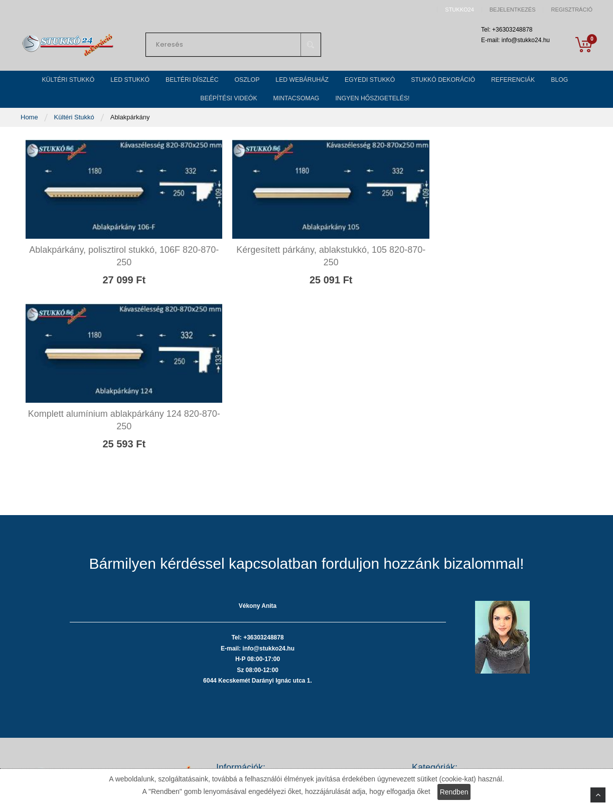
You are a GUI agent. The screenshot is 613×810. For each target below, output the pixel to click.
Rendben (454, 792)
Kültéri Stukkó (75, 131)
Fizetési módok (238, 672)
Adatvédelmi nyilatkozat (250, 657)
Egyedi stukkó (432, 717)
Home (30, 131)
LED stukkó (428, 657)
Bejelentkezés (513, 10)
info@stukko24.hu (91, 724)
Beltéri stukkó (431, 672)
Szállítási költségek (244, 687)
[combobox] (233, 47)
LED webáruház (435, 702)
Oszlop (422, 687)
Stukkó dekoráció (437, 732)
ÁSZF (224, 642)
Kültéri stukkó (431, 642)
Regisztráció (571, 10)
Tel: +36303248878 (92, 696)
